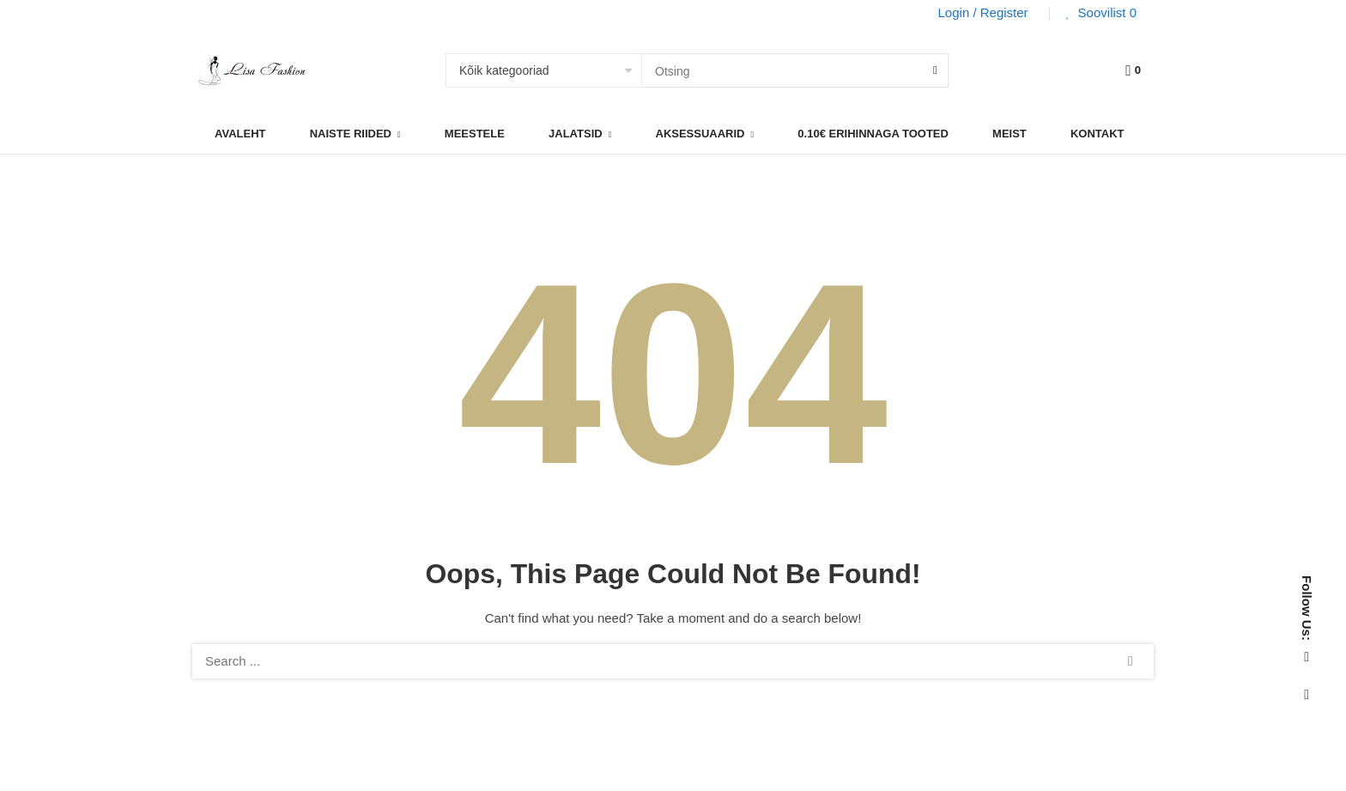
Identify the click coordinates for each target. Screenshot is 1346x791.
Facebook (1306, 657)
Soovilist (1105, 12)
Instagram (1306, 695)
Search (1130, 661)
